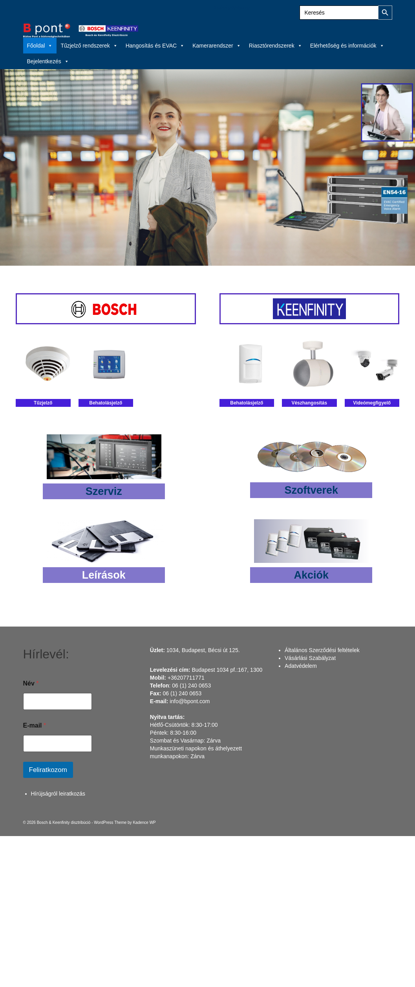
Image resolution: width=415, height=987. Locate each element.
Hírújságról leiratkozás (58, 793)
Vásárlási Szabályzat (310, 658)
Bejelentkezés (232, 8)
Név (31, 683)
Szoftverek (311, 490)
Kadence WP (144, 822)
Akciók (311, 575)
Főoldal (40, 45)
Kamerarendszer (216, 45)
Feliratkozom (48, 770)
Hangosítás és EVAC (155, 45)
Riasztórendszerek (275, 45)
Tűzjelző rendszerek (88, 45)
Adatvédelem (301, 666)
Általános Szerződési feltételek (322, 650)
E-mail (34, 725)
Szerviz (104, 491)
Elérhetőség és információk (347, 45)
